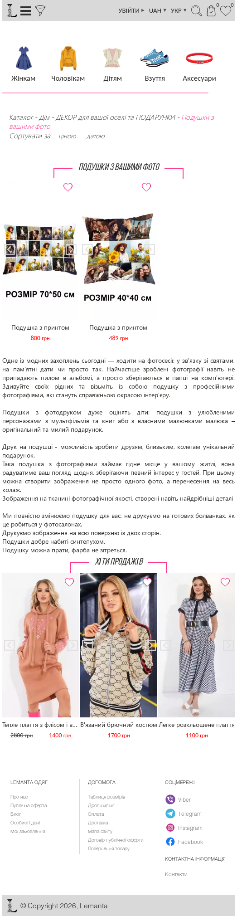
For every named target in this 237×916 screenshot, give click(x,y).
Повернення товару (109, 848)
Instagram (184, 828)
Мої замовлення (27, 831)
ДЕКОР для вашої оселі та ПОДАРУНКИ (115, 117)
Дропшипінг (101, 805)
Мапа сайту (100, 831)
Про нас (19, 796)
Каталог (21, 117)
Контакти (176, 874)
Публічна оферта (28, 805)
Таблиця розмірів (106, 796)
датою (95, 135)
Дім (44, 117)
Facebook (184, 842)
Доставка (98, 822)
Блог (15, 814)
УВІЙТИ (132, 10)
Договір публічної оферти (116, 840)
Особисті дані (25, 822)
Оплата (96, 814)
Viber (178, 799)
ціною (67, 135)
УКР (179, 10)
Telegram (184, 814)
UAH (158, 10)
